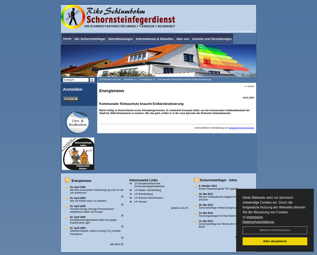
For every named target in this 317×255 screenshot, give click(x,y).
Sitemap (250, 31)
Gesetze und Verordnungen (212, 39)
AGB (241, 31)
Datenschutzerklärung (258, 222)
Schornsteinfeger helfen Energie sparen (220, 207)
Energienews (82, 180)
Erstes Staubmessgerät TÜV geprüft (218, 188)
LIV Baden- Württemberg (147, 190)
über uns (182, 39)
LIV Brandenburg (143, 194)
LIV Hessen (140, 201)
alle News (116, 244)
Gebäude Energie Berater (241, 128)
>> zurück (249, 86)
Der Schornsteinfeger (90, 39)
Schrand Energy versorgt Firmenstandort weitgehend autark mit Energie (92, 210)
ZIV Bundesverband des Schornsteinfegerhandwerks (149, 185)
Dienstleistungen (120, 39)
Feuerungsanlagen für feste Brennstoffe (220, 215)
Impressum (255, 217)
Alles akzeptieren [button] (275, 241)
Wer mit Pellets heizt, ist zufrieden (88, 201)
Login (180, 31)
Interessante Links (143, 180)
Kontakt (188, 31)
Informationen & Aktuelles (154, 39)
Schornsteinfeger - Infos (218, 180)
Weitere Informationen (275, 230)
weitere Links (179, 208)
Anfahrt (234, 31)
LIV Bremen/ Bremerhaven (148, 197)
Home (67, 38)
